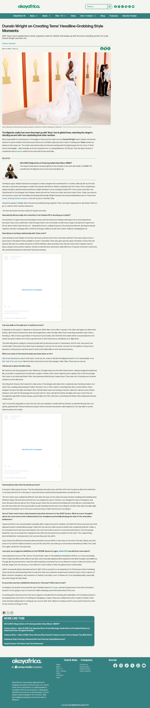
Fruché (76, 358)
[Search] (109, 6)
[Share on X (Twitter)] (105, 48)
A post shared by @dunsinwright (15, 318)
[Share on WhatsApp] (109, 48)
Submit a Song (85, 669)
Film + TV (59, 16)
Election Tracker (130, 16)
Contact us (84, 665)
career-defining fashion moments (15, 198)
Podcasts (114, 16)
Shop (103, 16)
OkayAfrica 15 (19, 16)
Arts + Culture (86, 16)
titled (63, 551)
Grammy (19, 151)
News (32, 16)
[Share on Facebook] (102, 48)
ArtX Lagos (54, 588)
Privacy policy (84, 667)
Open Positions (85, 671)
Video (73, 16)
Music (45, 16)
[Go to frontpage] (29, 6)
